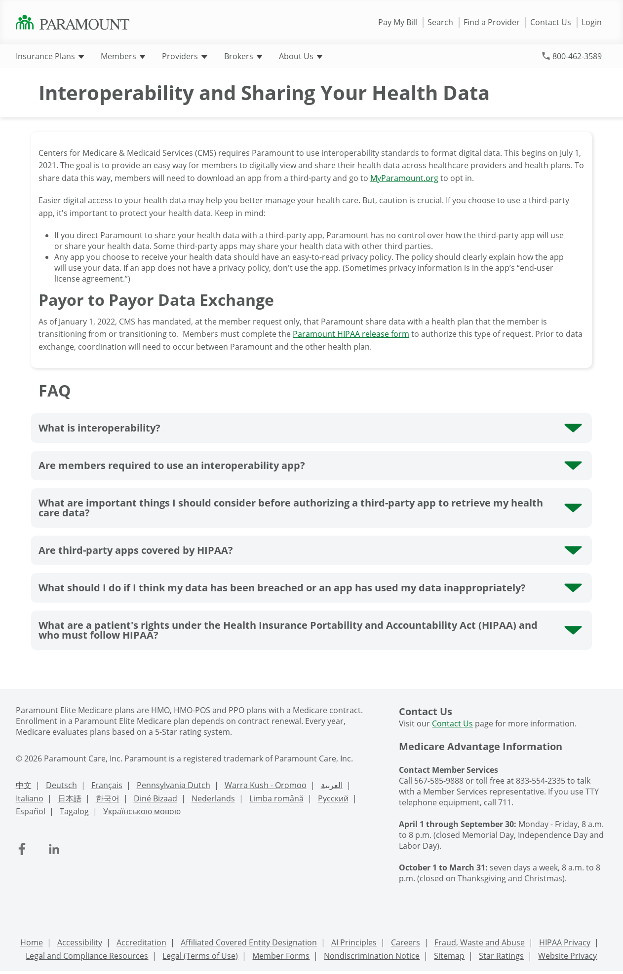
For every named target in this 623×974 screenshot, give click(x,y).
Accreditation (141, 942)
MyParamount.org (404, 178)
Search (440, 22)
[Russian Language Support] (333, 799)
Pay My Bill (397, 22)
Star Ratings (501, 955)
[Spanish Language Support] (30, 812)
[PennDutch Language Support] (173, 786)
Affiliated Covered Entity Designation (249, 942)
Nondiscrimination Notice (372, 955)
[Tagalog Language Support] (74, 812)
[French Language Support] (106, 786)
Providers (184, 56)
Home (31, 942)
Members (123, 56)
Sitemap (449, 955)
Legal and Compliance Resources (87, 955)
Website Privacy (567, 955)
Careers (405, 942)
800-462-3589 (577, 56)
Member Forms (281, 955)
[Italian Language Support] (29, 799)
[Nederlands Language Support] (213, 799)
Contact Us (550, 22)
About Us (300, 56)
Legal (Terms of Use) (200, 955)
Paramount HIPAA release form (351, 333)
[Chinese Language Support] (24, 786)
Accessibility (79, 942)
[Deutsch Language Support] (61, 786)
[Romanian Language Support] (276, 799)
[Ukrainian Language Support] (142, 812)
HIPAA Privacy (564, 942)
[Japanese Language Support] (69, 799)
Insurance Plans (50, 56)
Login (592, 22)
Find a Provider (492, 22)
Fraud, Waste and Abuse (479, 942)
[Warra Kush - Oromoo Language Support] (266, 786)
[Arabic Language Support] (332, 786)
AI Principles (354, 942)
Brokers (243, 56)
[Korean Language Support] (107, 799)
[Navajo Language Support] (155, 799)
